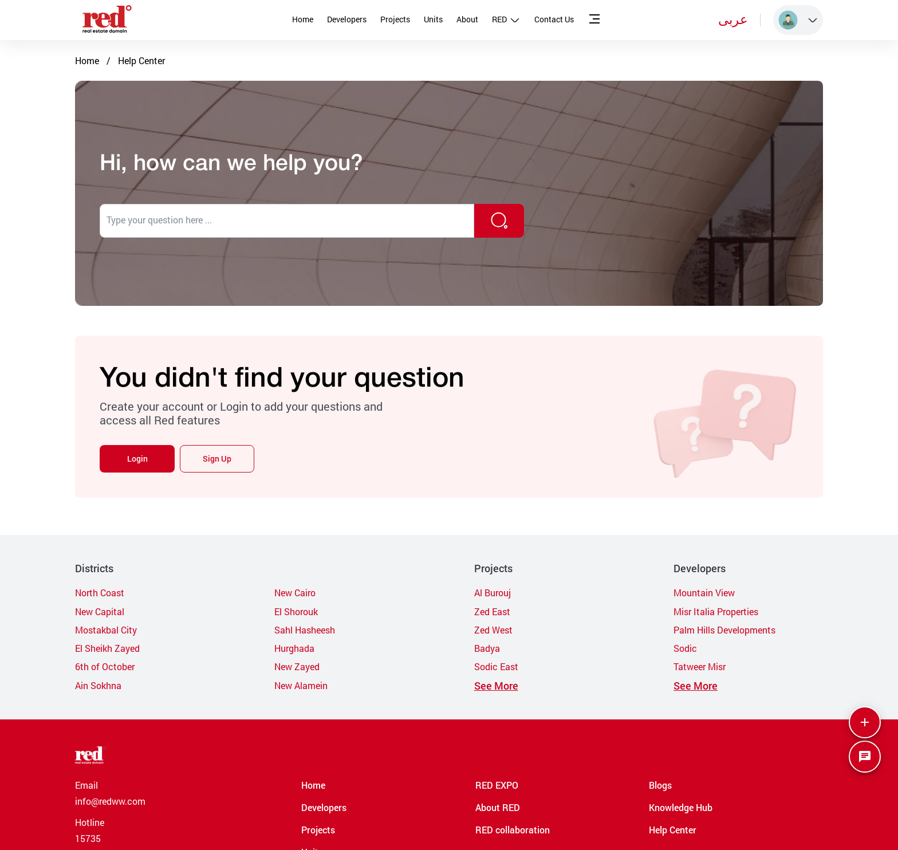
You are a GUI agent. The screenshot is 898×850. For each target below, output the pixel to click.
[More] (865, 722)
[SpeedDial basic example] (865, 757)
